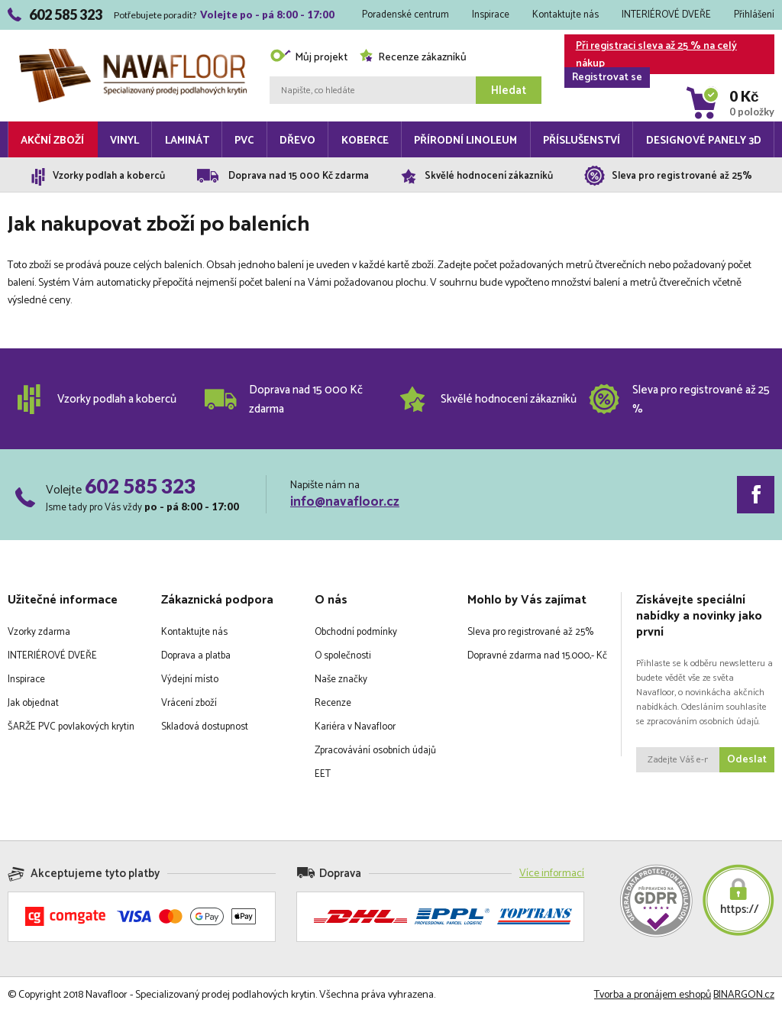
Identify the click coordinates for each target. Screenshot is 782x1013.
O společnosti (343, 656)
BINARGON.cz (743, 995)
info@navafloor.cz (344, 502)
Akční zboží (52, 141)
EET (323, 774)
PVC (244, 141)
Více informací (551, 873)
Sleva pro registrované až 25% (530, 632)
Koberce (365, 141)
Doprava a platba (196, 656)
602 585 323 (140, 486)
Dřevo (297, 141)
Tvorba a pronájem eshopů (652, 995)
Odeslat (747, 760)
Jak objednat (33, 703)
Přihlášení (754, 15)
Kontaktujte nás (565, 15)
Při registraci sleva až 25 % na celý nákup (650, 55)
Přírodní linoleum (465, 141)
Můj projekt (308, 57)
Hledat (508, 90)
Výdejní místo (189, 680)
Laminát (187, 141)
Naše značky (341, 680)
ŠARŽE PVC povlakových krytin (71, 727)
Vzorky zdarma (39, 632)
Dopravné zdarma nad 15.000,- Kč (537, 656)
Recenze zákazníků (413, 57)
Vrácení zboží (189, 703)
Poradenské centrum (405, 15)
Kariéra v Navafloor (355, 727)
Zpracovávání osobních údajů (375, 751)
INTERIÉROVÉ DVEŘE (666, 15)
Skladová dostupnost (204, 727)
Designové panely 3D (703, 141)
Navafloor (133, 54)
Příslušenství (581, 141)
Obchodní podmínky (356, 632)
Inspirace (490, 15)
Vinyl (124, 141)
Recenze (333, 703)
